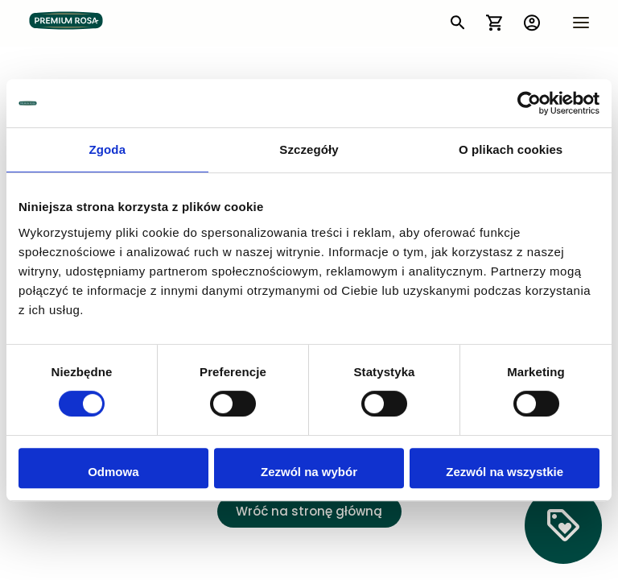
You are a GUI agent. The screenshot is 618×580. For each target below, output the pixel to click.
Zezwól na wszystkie (504, 471)
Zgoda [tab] (107, 149)
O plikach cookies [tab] (510, 149)
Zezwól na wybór (309, 471)
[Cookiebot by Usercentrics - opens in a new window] (529, 103)
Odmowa (113, 471)
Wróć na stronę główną (309, 513)
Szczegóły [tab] (308, 149)
